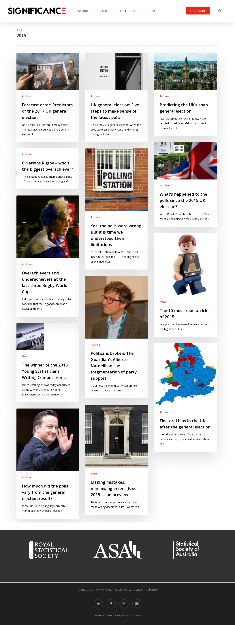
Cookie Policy (123, 589)
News (163, 302)
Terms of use (85, 589)
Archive (26, 96)
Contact (138, 589)
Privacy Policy (104, 589)
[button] (227, 11)
